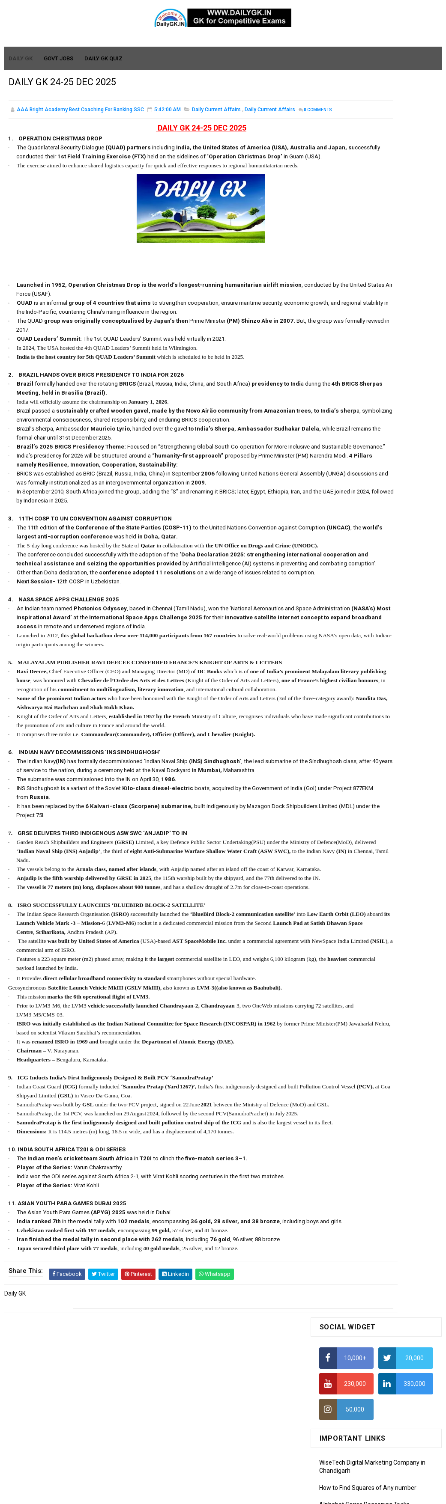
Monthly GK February (347, 724)
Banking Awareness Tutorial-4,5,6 (364, 936)
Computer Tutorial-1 (346, 787)
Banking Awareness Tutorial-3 (360, 924)
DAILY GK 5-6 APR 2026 (391, 611)
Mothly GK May (339, 687)
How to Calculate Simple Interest (363, 333)
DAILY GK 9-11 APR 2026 (393, 472)
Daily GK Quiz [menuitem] (104, 59)
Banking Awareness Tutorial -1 (360, 899)
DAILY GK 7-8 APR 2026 (391, 507)
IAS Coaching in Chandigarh (356, 417)
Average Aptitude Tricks (351, 383)
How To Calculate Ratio (350, 282)
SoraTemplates (204, 1493)
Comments (30, 124)
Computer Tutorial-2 (346, 799)
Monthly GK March (343, 711)
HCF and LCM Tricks (345, 366)
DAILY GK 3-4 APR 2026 (391, 541)
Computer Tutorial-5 (346, 836)
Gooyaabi (280, 1493)
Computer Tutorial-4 (346, 824)
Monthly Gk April (341, 699)
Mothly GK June (340, 675)
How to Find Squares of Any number (367, 249)
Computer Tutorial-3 (346, 811)
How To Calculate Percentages (360, 350)
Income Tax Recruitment (352, 400)
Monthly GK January (346, 736)
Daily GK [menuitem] (21, 59)
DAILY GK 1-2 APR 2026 (391, 576)
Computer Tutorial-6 (346, 849)
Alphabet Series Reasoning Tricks (364, 266)
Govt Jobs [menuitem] (59, 59)
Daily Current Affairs (216, 116)
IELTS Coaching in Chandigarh (359, 425)
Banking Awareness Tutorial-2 (360, 912)
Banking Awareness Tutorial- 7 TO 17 (369, 949)
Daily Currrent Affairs (270, 116)
